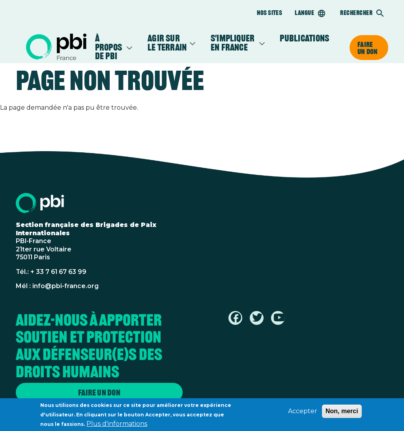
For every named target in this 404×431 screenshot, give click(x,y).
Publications (304, 38)
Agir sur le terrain (167, 43)
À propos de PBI (109, 47)
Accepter (302, 413)
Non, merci (341, 413)
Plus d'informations (116, 425)
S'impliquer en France (233, 43)
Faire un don (367, 47)
